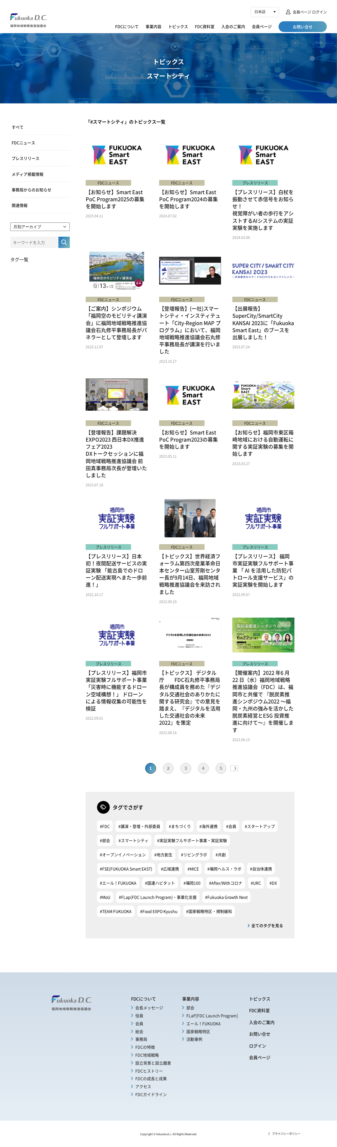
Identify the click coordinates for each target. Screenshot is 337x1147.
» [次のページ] (234, 768)
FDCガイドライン (151, 1094)
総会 (139, 1031)
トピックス (178, 26)
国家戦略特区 (198, 1031)
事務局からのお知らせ (31, 189)
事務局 (141, 1039)
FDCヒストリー (149, 1071)
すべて (18, 127)
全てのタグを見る (267, 925)
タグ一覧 (19, 259)
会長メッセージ (149, 1007)
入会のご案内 (233, 26)
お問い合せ (259, 1034)
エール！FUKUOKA (203, 1023)
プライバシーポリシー (286, 1133)
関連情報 (20, 205)
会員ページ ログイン (310, 11)
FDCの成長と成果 (151, 1078)
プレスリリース (25, 158)
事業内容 (153, 26)
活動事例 (194, 1039)
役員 (139, 1015)
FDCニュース (23, 142)
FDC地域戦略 (147, 1055)
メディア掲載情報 (27, 174)
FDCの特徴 (145, 1047)
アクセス (143, 1086)
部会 (190, 1007)
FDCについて (127, 26)
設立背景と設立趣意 (153, 1063)
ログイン (257, 1046)
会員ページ (262, 26)
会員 (139, 1023)
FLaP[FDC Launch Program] (212, 1015)
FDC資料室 (204, 26)
